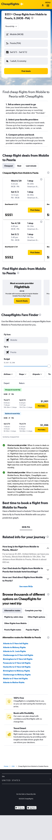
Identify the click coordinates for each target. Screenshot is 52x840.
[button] (26, 34)
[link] (22, 301)
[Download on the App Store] (31, 808)
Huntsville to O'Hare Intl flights (16, 667)
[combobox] (11, 26)
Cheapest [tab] (8, 166)
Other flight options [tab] (36, 617)
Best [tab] (19, 166)
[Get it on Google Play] (19, 808)
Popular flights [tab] (32, 630)
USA (13, 766)
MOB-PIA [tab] (26, 527)
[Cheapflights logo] (10, 4)
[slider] (49, 366)
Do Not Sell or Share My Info (26, 794)
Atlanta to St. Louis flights (14, 651)
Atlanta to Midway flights (14, 647)
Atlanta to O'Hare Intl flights (15, 643)
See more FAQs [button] (26, 586)
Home (6, 766)
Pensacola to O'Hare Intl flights (16, 663)
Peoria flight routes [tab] (12, 630)
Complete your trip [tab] (33, 610)
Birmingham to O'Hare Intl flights (17, 659)
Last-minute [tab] (31, 166)
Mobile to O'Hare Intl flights (15, 678)
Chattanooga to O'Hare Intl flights (18, 655)
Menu (47, 4)
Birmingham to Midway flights (16, 671)
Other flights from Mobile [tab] (15, 623)
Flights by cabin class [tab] (13, 617)
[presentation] (32, 18)
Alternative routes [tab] (12, 610)
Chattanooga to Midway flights (17, 675)
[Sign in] (43, 5)
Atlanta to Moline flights (13, 682)
